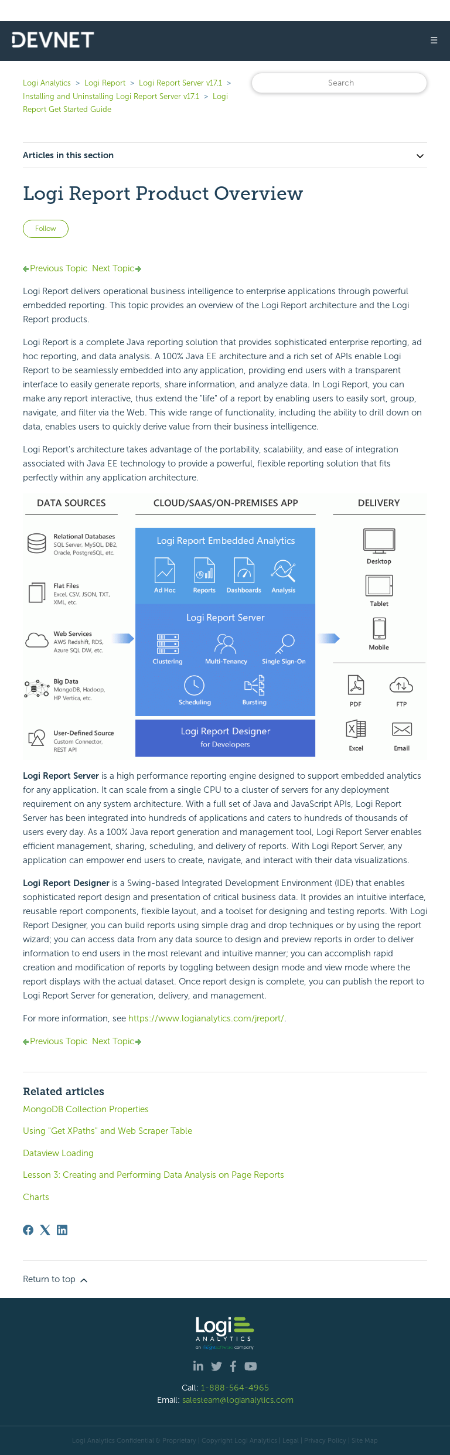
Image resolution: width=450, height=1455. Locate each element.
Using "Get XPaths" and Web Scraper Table (107, 1131)
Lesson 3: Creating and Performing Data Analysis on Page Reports (153, 1175)
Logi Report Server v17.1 (180, 83)
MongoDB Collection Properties (86, 1109)
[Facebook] (28, 1230)
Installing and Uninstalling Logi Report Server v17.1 (111, 96)
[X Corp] (45, 1230)
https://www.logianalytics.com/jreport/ (206, 1018)
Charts (36, 1197)
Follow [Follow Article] (45, 228)
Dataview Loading (58, 1153)
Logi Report (104, 83)
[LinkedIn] (62, 1230)
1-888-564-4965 (235, 1387)
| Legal (289, 1440)
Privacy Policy (325, 1440)
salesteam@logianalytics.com (238, 1400)
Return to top (56, 1280)
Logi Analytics (47, 83)
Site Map (365, 1440)
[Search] (339, 83)
